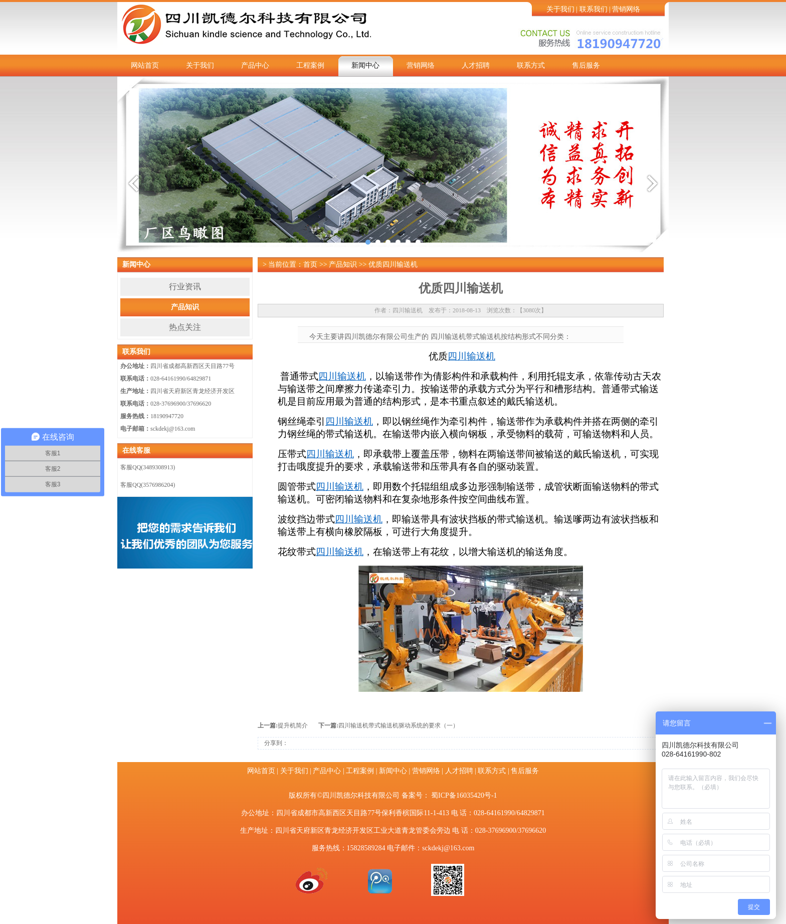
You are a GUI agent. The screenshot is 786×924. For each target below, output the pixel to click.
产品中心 (255, 65)
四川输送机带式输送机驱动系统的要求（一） (398, 725)
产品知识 (185, 307)
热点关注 (185, 327)
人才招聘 (476, 65)
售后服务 (586, 65)
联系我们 (593, 9)
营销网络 (626, 9)
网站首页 (145, 65)
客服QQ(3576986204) (147, 484)
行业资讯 (185, 286)
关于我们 (560, 9)
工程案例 (310, 65)
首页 (310, 264)
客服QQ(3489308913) (147, 467)
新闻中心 (365, 65)
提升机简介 (293, 725)
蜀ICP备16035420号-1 (464, 795)
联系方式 (531, 65)
